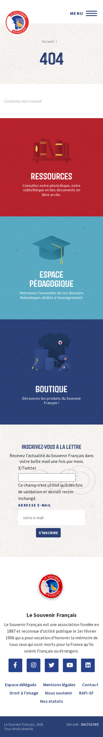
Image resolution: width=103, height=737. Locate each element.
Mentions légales (59, 684)
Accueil (48, 41)
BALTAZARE (90, 724)
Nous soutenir (58, 693)
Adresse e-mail (34, 505)
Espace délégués (20, 684)
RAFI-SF (86, 693)
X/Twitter (27, 468)
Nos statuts (51, 701)
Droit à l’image (24, 693)
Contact (90, 684)
